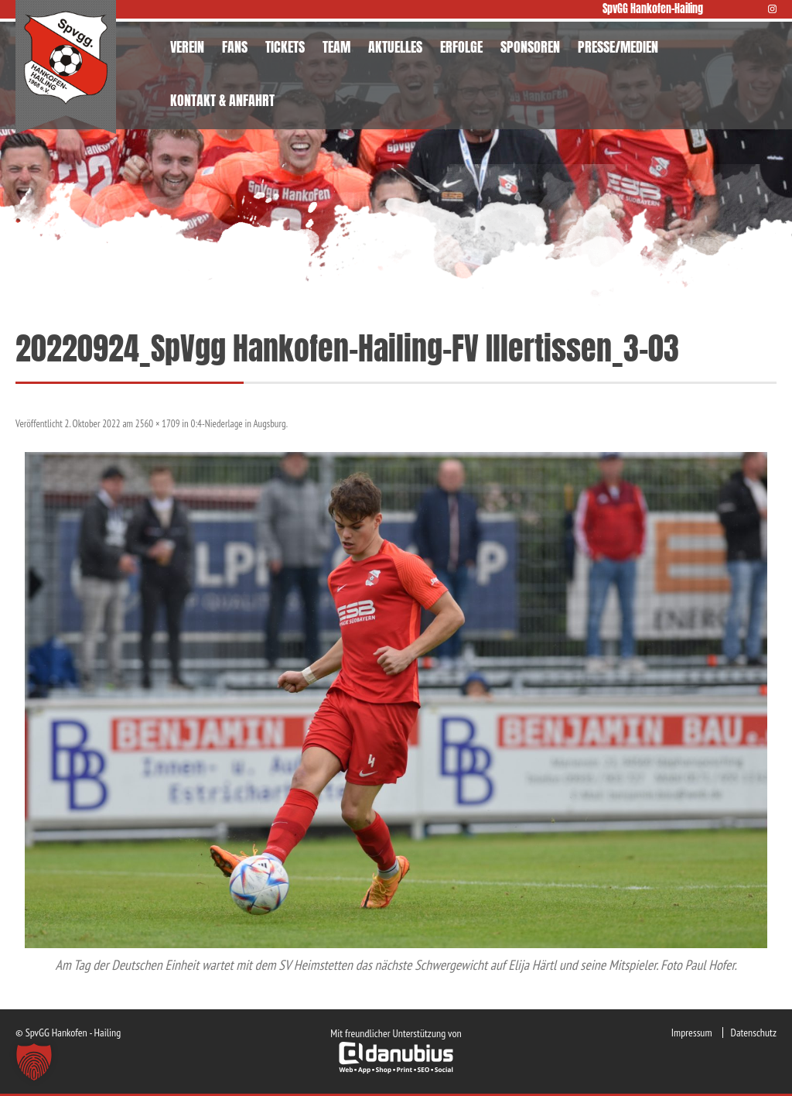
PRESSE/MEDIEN (618, 46)
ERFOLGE (461, 46)
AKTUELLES (395, 46)
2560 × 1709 (157, 423)
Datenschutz (754, 1032)
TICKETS (285, 46)
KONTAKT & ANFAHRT (222, 100)
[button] (34, 1062)
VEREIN (187, 46)
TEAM (336, 46)
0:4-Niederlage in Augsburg (238, 423)
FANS (235, 46)
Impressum (691, 1032)
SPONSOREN (530, 46)
